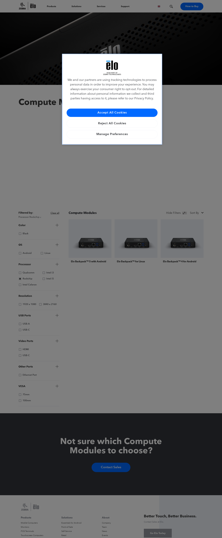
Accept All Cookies (112, 112)
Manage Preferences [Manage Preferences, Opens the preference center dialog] (112, 134)
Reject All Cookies (112, 123)
